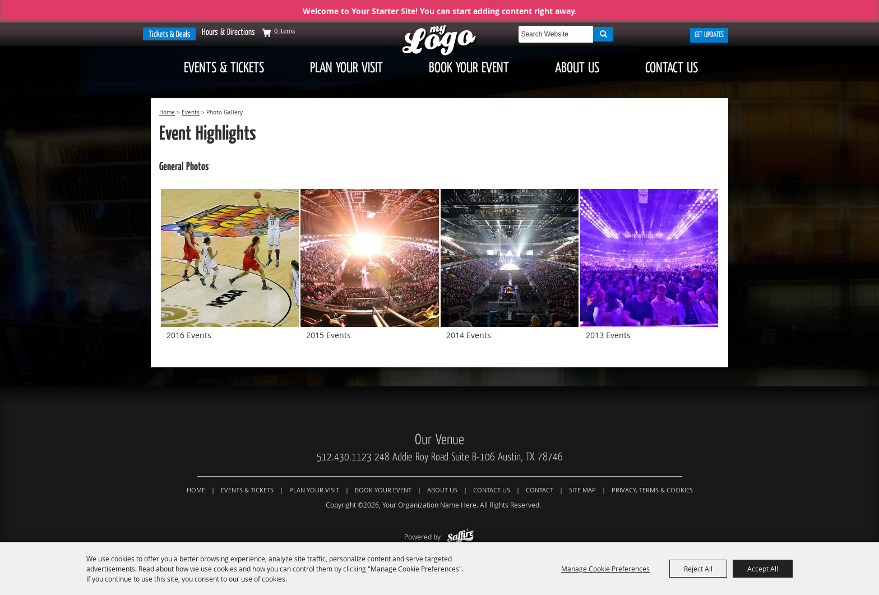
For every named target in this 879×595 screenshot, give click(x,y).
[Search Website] (556, 34)
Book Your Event (469, 68)
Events (191, 112)
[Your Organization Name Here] (439, 41)
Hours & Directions (228, 31)
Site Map (582, 490)
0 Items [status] (284, 30)
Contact (539, 490)
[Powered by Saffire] (460, 536)
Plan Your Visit (346, 68)
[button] (230, 271)
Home (167, 112)
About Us (577, 68)
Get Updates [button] (709, 35)
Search (603, 34)
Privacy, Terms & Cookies (652, 490)
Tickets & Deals (169, 33)
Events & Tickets (224, 68)
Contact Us (671, 68)
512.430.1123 (344, 457)
